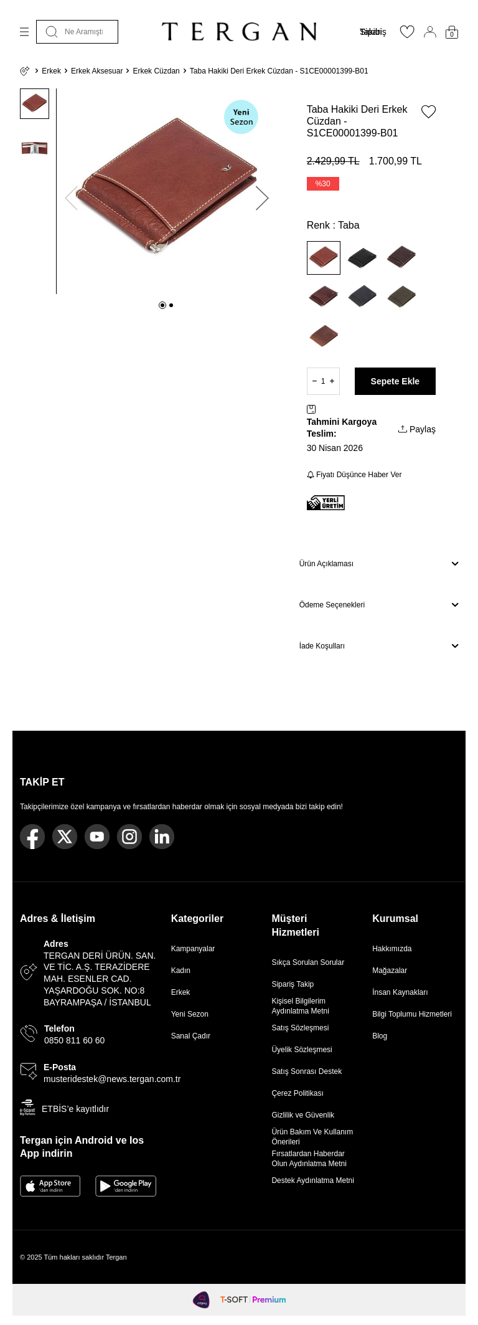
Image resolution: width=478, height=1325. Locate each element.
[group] (166, 191)
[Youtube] (97, 836)
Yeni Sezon (190, 1014)
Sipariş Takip (292, 984)
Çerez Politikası (297, 1093)
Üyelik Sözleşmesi (301, 1049)
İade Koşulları (378, 646)
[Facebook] (32, 836)
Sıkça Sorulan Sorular (307, 962)
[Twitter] (64, 836)
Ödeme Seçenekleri (378, 604)
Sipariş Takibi (373, 32)
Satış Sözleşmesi (300, 1027)
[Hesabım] (430, 32)
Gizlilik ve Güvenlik (302, 1115)
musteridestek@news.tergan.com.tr (112, 1079)
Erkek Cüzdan (156, 71)
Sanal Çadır (190, 1036)
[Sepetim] (452, 32)
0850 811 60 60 (74, 1040)
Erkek (51, 71)
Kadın (180, 970)
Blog (379, 1036)
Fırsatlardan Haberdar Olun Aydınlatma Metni (309, 1158)
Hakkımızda (391, 948)
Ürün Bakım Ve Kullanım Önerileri (312, 1137)
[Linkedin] (161, 836)
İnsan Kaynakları (400, 992)
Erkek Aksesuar (97, 71)
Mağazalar (389, 970)
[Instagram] (129, 836)
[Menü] (24, 31)
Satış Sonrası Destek (306, 1071)
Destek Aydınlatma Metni (312, 1180)
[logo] (239, 31)
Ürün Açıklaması (378, 563)
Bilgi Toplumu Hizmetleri (412, 1014)
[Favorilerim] (407, 35)
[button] (162, 305)
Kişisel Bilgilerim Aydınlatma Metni (302, 1006)
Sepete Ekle (395, 381)
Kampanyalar (193, 948)
